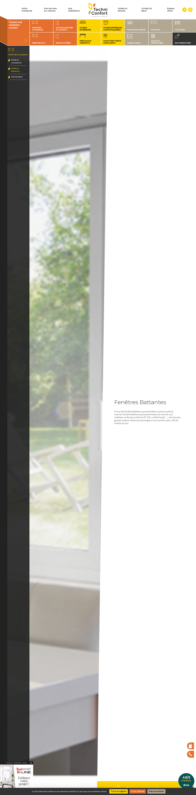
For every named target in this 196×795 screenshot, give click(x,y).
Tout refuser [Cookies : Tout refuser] (137, 791)
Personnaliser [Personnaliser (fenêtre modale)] (156, 791)
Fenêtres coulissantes (16, 61)
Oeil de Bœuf (17, 77)
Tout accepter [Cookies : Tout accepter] (118, 791)
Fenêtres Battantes (15, 69)
